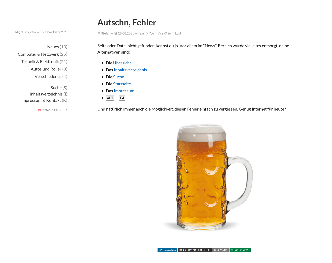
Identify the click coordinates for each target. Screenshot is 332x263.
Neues (57, 46)
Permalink (167, 250)
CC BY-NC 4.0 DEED (194, 250)
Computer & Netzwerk (42, 54)
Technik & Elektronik (44, 61)
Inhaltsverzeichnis (48, 93)
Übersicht (122, 62)
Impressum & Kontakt (44, 100)
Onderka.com (41, 22)
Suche (59, 87)
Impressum (124, 90)
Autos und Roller (49, 68)
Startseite (122, 83)
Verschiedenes (51, 76)
